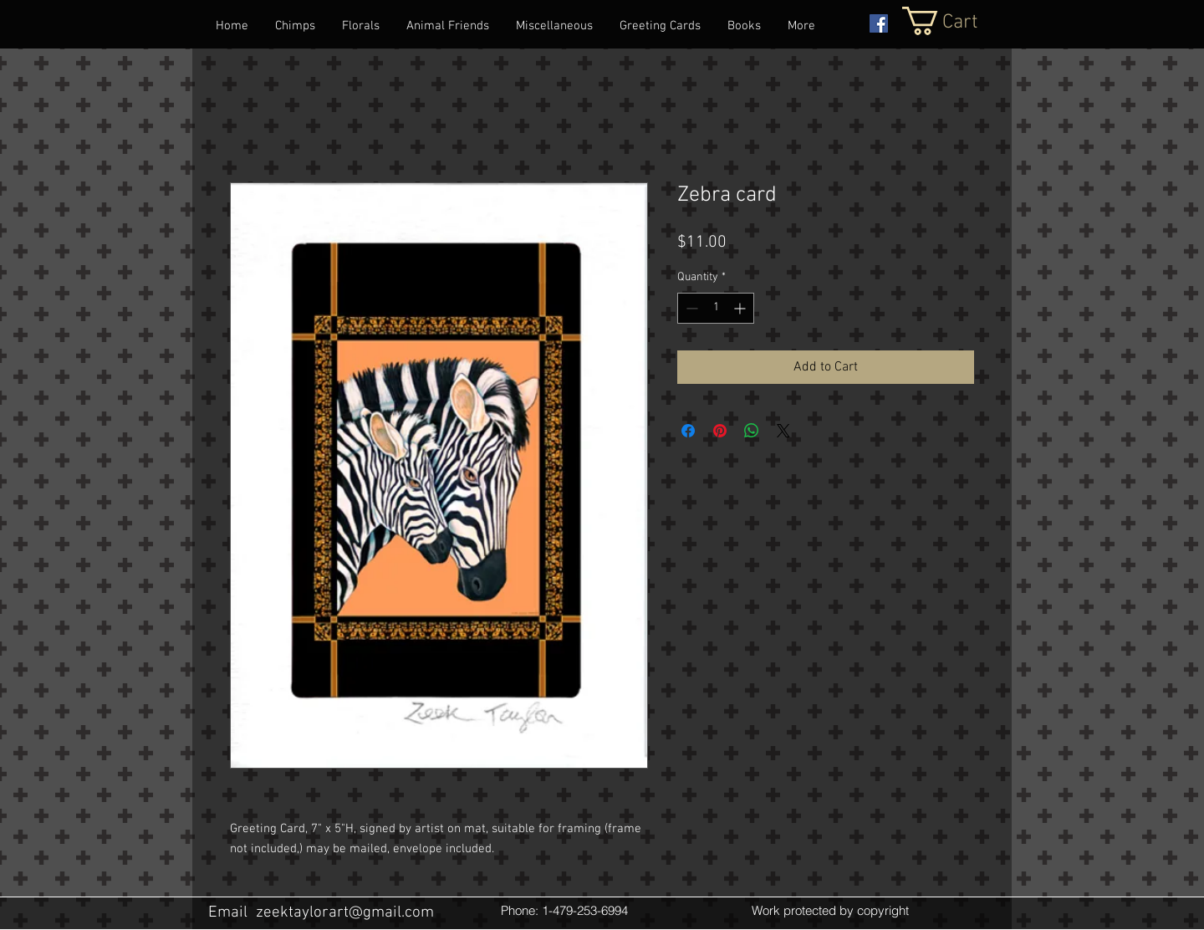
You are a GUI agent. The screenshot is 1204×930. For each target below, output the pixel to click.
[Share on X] (783, 431)
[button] (957, 21)
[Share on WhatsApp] (752, 431)
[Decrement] (690, 308)
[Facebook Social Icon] (879, 23)
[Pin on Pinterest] (720, 431)
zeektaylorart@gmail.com (345, 912)
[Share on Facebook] (688, 431)
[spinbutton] (716, 308)
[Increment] (741, 308)
